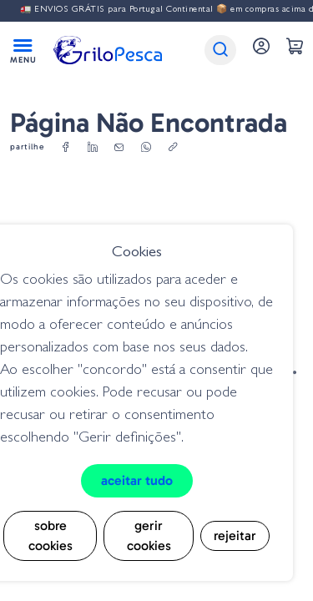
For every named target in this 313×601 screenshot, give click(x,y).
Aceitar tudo (137, 480)
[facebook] (66, 147)
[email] (119, 148)
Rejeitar (235, 535)
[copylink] (173, 147)
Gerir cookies (149, 535)
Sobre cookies (50, 535)
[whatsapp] (146, 147)
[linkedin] (92, 147)
